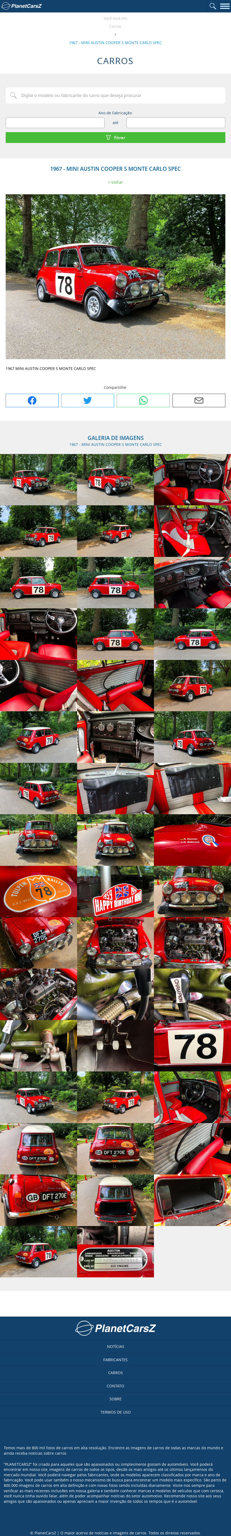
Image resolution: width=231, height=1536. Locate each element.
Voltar (117, 182)
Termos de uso (116, 1412)
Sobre (115, 1398)
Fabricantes (115, 1359)
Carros (115, 26)
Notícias (115, 1346)
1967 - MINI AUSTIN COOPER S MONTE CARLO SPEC (115, 42)
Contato (115, 1385)
